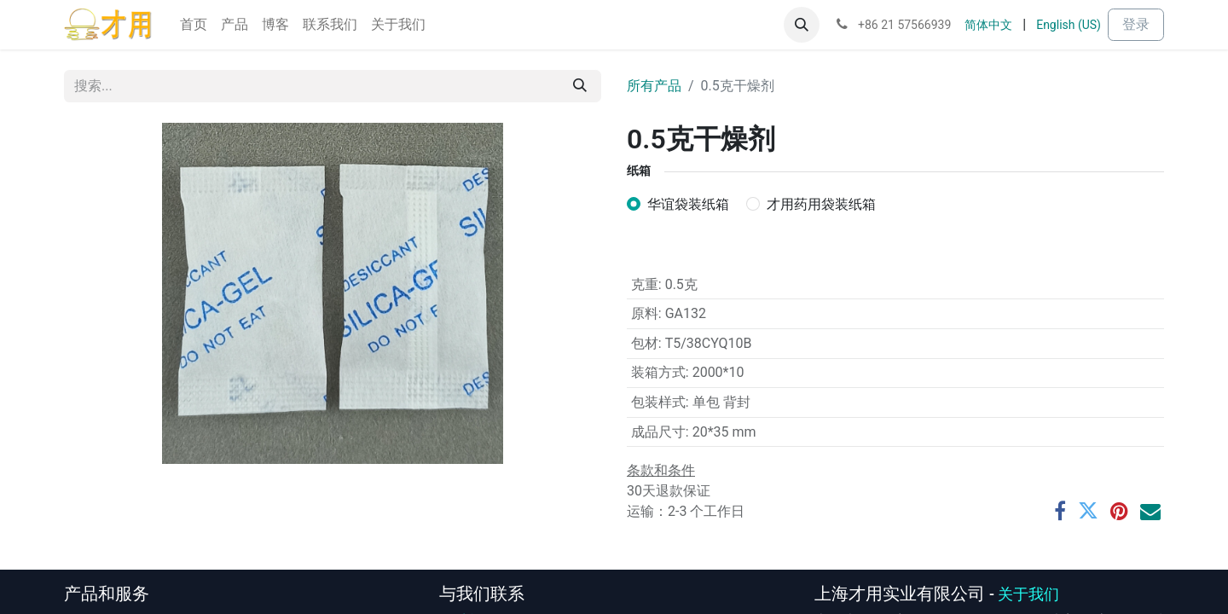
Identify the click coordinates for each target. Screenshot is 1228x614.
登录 (1136, 24)
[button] (802, 25)
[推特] (1088, 511)
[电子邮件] (1150, 511)
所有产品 (654, 86)
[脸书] (1060, 511)
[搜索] (580, 86)
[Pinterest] (1119, 511)
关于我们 (1028, 594)
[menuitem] (193, 25)
